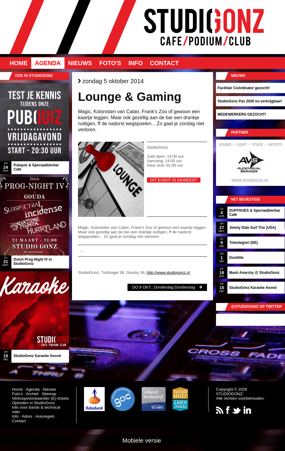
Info (135, 63)
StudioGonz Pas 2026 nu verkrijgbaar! (250, 101)
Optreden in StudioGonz (33, 403)
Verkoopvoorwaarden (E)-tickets (40, 398)
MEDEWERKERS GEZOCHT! (242, 114)
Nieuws (80, 63)
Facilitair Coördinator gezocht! (244, 88)
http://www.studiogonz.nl (168, 272)
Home (19, 63)
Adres (27, 416)
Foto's (110, 63)
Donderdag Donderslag (174, 287)
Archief (32, 394)
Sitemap (49, 394)
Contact (164, 63)
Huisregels (45, 416)
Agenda (48, 63)
